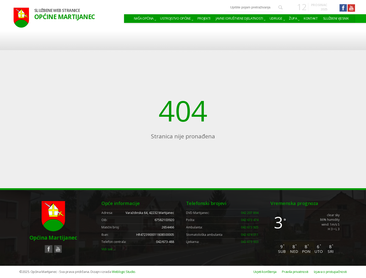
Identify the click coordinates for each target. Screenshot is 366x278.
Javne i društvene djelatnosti (239, 18)
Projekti (203, 18)
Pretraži (280, 7)
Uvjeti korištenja (265, 271)
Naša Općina (144, 18)
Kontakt (311, 18)
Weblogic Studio (123, 271)
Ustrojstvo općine (175, 18)
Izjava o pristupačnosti (330, 271)
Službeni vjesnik (336, 18)
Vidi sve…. (108, 249)
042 (249, 213)
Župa (293, 18)
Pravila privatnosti (295, 271)
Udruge (276, 18)
